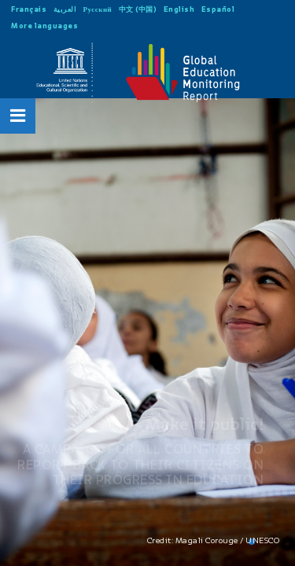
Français (28, 9)
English (179, 9)
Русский (97, 9)
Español (218, 9)
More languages (44, 25)
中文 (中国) (138, 9)
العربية (65, 9)
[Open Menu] (18, 115)
